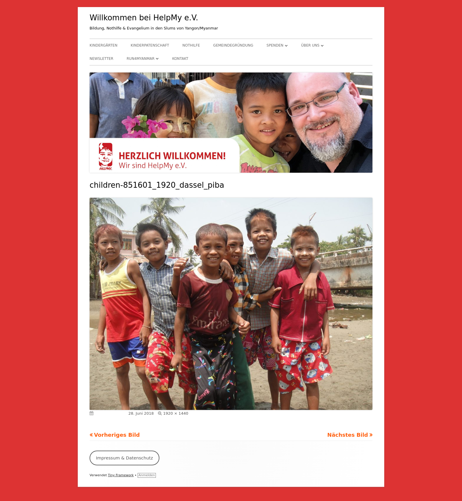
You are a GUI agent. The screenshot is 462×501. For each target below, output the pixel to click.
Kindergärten (103, 45)
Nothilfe (191, 45)
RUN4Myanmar (141, 59)
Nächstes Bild (347, 435)
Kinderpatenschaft (150, 45)
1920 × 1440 (175, 413)
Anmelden (146, 475)
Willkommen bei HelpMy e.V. (144, 17)
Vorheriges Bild (117, 435)
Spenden (275, 45)
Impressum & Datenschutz (124, 457)
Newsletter (101, 59)
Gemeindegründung (233, 45)
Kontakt (180, 59)
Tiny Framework (120, 475)
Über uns (310, 45)
